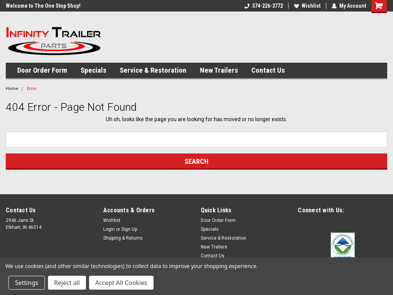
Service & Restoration (153, 70)
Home (12, 88)
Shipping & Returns (123, 238)
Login (109, 229)
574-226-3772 (263, 6)
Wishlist (307, 6)
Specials (93, 70)
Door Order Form (42, 70)
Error (31, 88)
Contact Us (268, 70)
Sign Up (129, 229)
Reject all (67, 282)
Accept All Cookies (121, 282)
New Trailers (219, 70)
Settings (26, 282)
